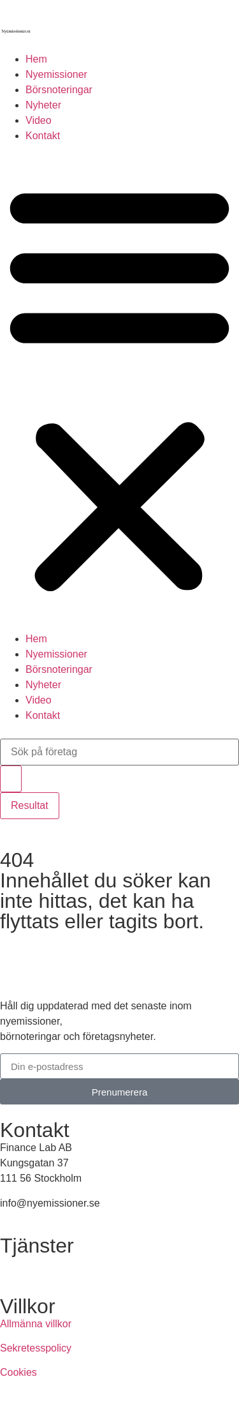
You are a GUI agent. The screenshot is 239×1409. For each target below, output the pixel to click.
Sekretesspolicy (35, 1348)
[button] (119, 387)
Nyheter (43, 105)
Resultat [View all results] (29, 805)
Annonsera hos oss (43, 1263)
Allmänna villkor (35, 1323)
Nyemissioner (56, 74)
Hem (36, 59)
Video (38, 120)
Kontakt (42, 135)
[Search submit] (11, 778)
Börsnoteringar (58, 89)
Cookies (18, 1372)
